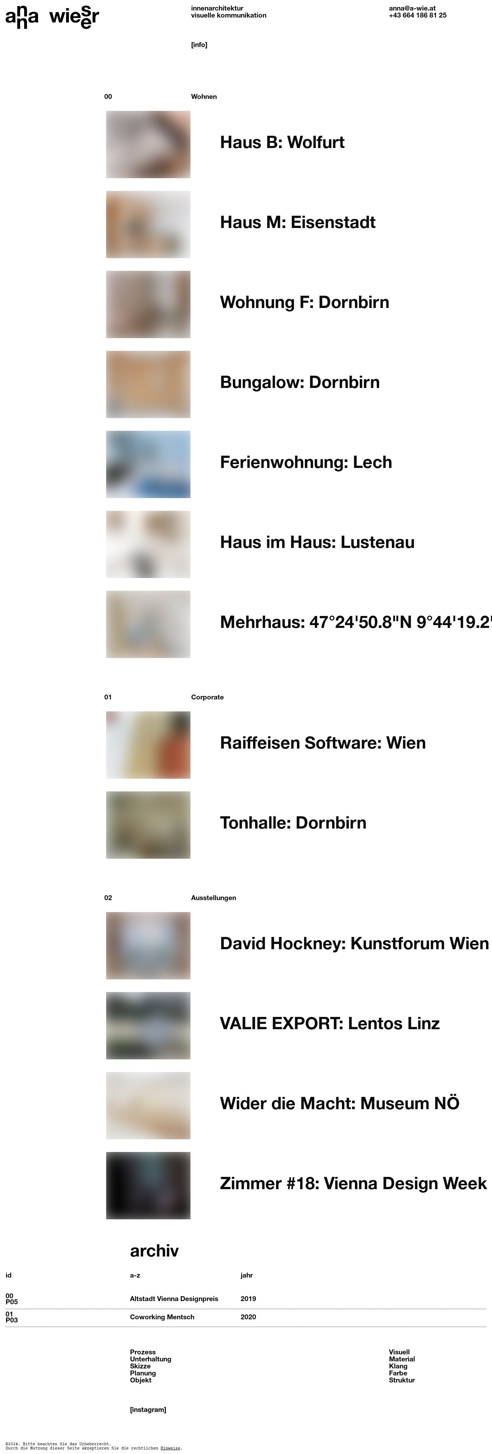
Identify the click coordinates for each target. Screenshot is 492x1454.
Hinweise (170, 1448)
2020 (248, 1317)
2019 (248, 1299)
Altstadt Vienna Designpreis (174, 1299)
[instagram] (148, 1410)
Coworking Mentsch (162, 1317)
